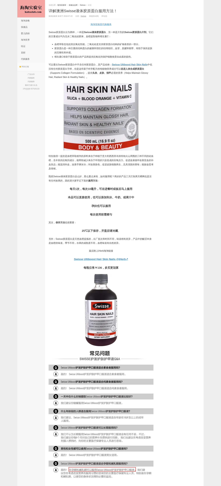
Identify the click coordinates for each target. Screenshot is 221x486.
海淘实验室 (31, 8)
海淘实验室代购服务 (101, 24)
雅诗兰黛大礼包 (31, 85)
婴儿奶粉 (25, 33)
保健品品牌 (73, 5)
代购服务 (25, 59)
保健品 (24, 27)
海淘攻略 (25, 20)
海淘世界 (25, 40)
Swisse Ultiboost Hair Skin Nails (130, 64)
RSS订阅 (24, 67)
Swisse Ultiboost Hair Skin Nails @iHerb (100, 259)
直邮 (23, 52)
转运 (23, 46)
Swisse (82, 5)
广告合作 (31, 74)
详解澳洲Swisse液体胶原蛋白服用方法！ (83, 11)
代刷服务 (31, 82)
